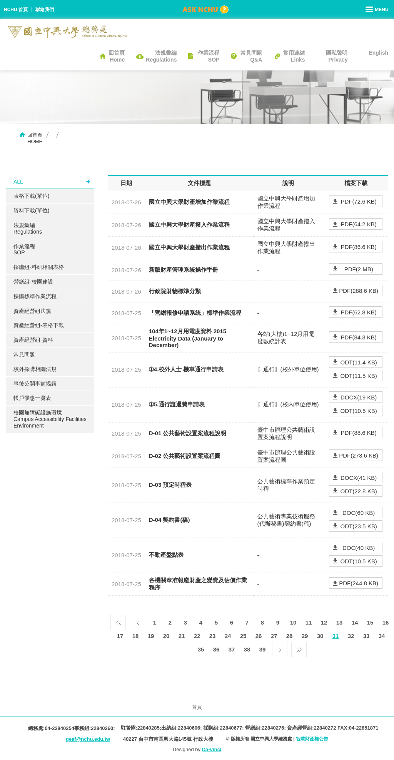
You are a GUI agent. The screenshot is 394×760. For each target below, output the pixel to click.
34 (382, 636)
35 (201, 649)
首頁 (197, 707)
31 (335, 636)
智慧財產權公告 (312, 739)
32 (351, 636)
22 (197, 636)
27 (274, 636)
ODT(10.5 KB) (359, 411)
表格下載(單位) (31, 196)
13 (339, 622)
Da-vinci (212, 749)
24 (228, 636)
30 (320, 636)
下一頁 (279, 647)
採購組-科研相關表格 (38, 267)
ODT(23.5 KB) (359, 526)
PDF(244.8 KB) (358, 583)
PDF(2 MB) (358, 269)
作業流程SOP (208, 56)
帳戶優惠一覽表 (32, 398)
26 (258, 636)
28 (289, 636)
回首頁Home (117, 56)
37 (232, 649)
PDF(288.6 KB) (358, 290)
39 (262, 649)
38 (247, 649)
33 (366, 636)
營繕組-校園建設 (33, 282)
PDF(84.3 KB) (358, 337)
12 (324, 622)
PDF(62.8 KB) (358, 312)
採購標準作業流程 (35, 296)
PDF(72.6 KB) (358, 201)
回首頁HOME (34, 138)
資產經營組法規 (32, 311)
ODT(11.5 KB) (359, 375)
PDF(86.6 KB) (358, 247)
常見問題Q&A (251, 56)
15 (370, 622)
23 (212, 636)
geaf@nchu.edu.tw (88, 739)
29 (305, 636)
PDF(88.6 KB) (358, 432)
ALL (18, 182)
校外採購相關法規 (35, 369)
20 (166, 636)
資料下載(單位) (31, 210)
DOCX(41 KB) (359, 477)
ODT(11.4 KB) (359, 362)
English (378, 53)
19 (151, 636)
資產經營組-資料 (33, 340)
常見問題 (24, 354)
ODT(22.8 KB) (359, 491)
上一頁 (137, 620)
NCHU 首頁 (16, 9)
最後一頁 (299, 647)
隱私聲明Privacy (336, 56)
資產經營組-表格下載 (38, 325)
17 (120, 636)
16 (385, 622)
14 (355, 622)
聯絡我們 (44, 9)
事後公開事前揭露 (35, 384)
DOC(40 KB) (358, 548)
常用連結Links (294, 56)
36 (216, 649)
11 (309, 622)
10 (293, 622)
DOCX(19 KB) (359, 397)
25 (243, 636)
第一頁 (118, 620)
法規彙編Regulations (161, 56)
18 (135, 636)
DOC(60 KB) (358, 512)
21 (182, 636)
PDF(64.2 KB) (358, 224)
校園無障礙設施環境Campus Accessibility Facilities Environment (50, 419)
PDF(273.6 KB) (358, 455)
